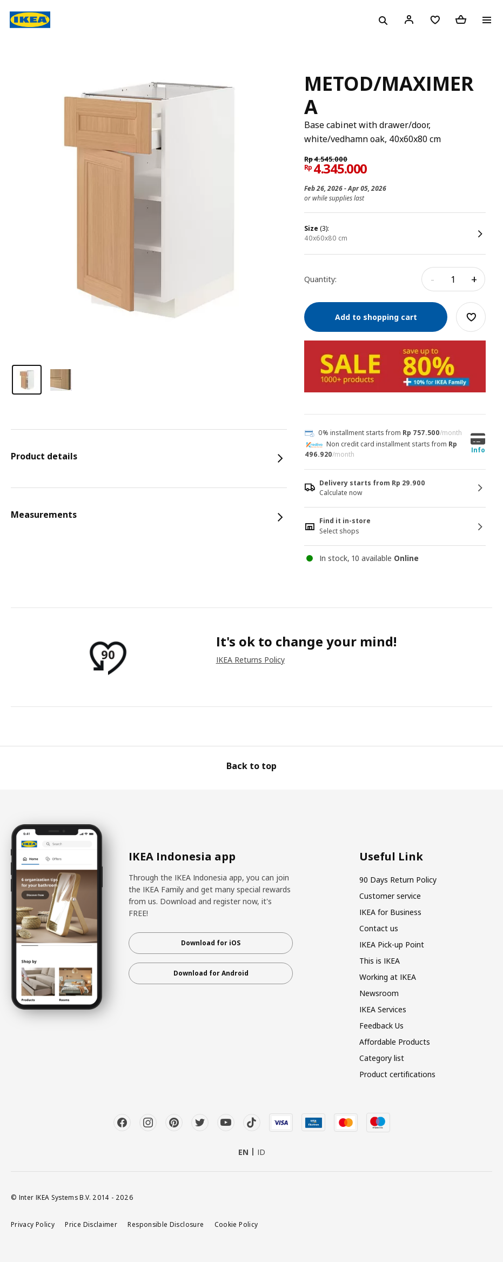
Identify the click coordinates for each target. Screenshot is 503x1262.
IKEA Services (382, 1009)
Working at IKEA (387, 977)
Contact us (378, 928)
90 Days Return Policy (398, 879)
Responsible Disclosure (166, 1224)
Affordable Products (394, 1042)
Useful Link (391, 856)
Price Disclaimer (91, 1224)
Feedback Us (381, 1025)
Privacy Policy (33, 1224)
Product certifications (397, 1074)
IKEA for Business (390, 912)
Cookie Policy (236, 1224)
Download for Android (211, 973)
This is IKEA (379, 961)
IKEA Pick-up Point (391, 944)
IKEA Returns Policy (250, 660)
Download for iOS (210, 942)
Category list (381, 1058)
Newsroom (379, 993)
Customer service (390, 896)
